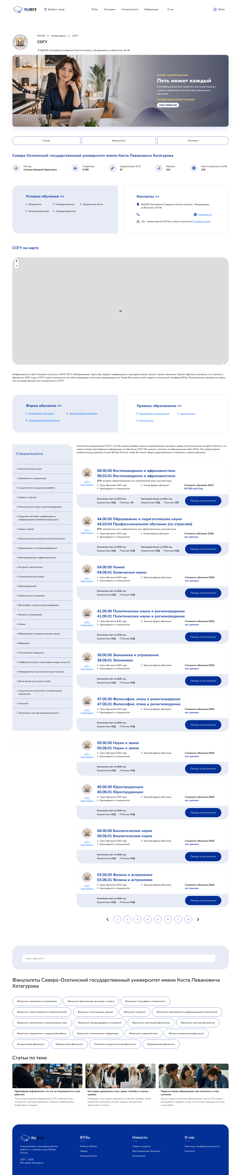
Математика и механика (31, 595)
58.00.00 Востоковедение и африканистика (136, 470)
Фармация (24, 643)
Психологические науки (31, 576)
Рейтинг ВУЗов (88, 1146)
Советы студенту (141, 1146)
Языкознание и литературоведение (37, 548)
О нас (170, 9)
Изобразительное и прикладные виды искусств (44, 662)
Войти (221, 9)
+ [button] (17, 261)
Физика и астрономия (30, 614)
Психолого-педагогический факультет (115, 1044)
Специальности (129, 9)
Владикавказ (59, 35)
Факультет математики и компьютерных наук (42, 1022)
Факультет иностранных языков (95, 1012)
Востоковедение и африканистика (37, 557)
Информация (151, 9)
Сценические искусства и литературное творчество (40, 692)
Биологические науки (30, 468)
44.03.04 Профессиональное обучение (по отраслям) (144, 524)
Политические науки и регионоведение (39, 506)
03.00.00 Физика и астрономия (124, 874)
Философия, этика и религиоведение (38, 605)
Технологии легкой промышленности (38, 712)
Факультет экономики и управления (37, 1001)
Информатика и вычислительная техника (41, 671)
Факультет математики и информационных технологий (187, 1012)
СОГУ (75, 35)
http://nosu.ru (205, 214)
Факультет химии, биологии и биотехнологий (42, 1012)
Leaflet (225, 363)
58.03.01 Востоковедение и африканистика (136, 475)
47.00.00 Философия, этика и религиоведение (138, 699)
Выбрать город (56, 9)
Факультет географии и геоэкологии (145, 1001)
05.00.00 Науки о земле (118, 742)
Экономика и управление (32, 478)
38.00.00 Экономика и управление (128, 655)
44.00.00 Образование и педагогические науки (139, 518)
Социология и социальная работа (36, 487)
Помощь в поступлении (203, 500)
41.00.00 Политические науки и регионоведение (141, 611)
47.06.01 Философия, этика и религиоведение (138, 704)
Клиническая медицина (31, 652)
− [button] (17, 266)
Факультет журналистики (143, 1033)
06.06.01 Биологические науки (124, 835)
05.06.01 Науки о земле (118, 748)
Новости (140, 1137)
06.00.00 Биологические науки (124, 830)
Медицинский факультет (69, 1044)
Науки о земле (26, 529)
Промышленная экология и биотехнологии (41, 538)
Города (83, 1151)
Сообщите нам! (202, 221)
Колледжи (109, 9)
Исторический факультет (31, 1044)
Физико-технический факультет (186, 1033)
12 (188, 919)
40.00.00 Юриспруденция (120, 786)
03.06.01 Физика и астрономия (124, 879)
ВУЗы (95, 9)
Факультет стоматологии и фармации (97, 1033)
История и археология (30, 567)
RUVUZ (41, 35)
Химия (21, 624)
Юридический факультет (161, 1044)
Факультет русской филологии (198, 1022)
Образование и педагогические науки (39, 633)
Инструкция (138, 1155)
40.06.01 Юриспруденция (120, 791)
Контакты (190, 1151)
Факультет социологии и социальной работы (41, 1033)
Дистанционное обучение (146, 1151)
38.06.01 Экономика (115, 660)
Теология (23, 703)
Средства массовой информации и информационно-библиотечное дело (38, 518)
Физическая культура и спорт (34, 681)
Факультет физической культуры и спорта (91, 1001)
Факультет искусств (135, 1012)
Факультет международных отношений (99, 1022)
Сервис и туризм (27, 497)
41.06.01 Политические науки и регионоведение (141, 616)
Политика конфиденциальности (202, 1146)
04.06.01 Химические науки (121, 572)
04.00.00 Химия (110, 567)
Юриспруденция (27, 586)
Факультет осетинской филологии (151, 1022)
